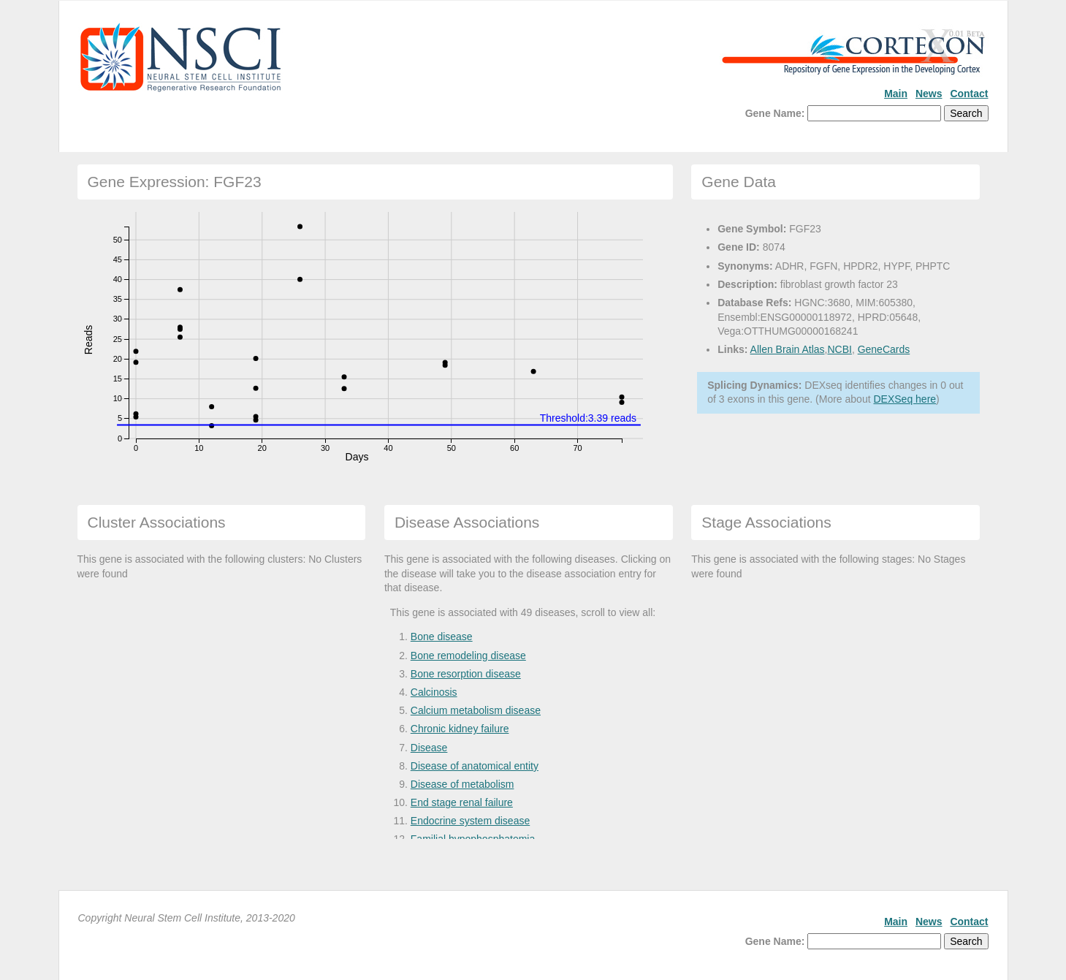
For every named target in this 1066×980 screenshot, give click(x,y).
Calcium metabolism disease (476, 710)
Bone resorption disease (466, 674)
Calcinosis (434, 692)
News (929, 93)
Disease (429, 747)
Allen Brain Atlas (787, 349)
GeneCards (884, 349)
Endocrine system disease (470, 821)
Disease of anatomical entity (474, 766)
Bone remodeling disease (468, 655)
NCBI (839, 349)
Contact (969, 93)
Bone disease (442, 636)
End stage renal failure (462, 802)
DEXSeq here (904, 399)
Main (895, 93)
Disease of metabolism (462, 784)
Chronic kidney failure (460, 728)
